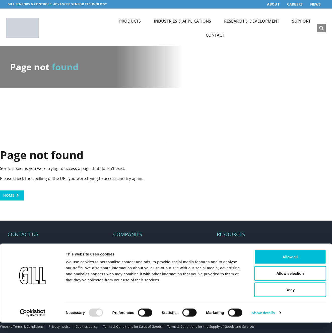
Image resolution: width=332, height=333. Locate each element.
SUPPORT (301, 21)
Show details (263, 323)
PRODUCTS (130, 21)
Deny (290, 300)
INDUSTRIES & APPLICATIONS (182, 21)
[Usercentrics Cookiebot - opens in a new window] (32, 323)
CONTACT (215, 35)
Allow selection (290, 284)
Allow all (290, 267)
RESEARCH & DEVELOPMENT (251, 21)
